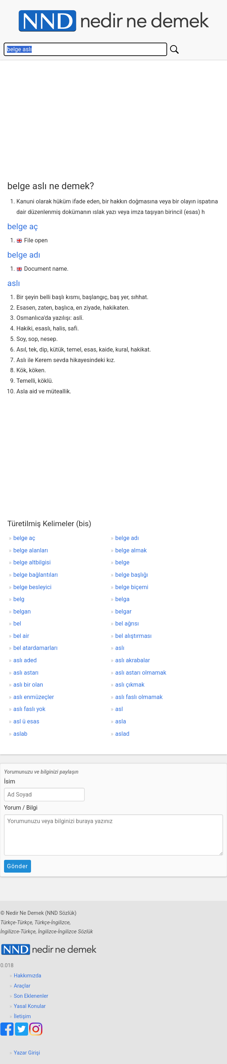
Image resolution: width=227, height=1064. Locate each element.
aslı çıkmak (130, 684)
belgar (123, 611)
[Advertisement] (117, 119)
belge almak (131, 550)
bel (17, 623)
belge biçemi (131, 587)
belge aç (22, 226)
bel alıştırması (133, 635)
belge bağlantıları (36, 574)
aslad (122, 733)
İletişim (22, 1016)
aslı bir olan (28, 684)
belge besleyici (33, 587)
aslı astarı (26, 672)
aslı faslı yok (30, 709)
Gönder (17, 866)
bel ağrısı (127, 623)
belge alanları (31, 550)
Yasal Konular (30, 1006)
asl (119, 709)
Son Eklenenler (31, 996)
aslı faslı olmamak (139, 697)
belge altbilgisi (32, 562)
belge (122, 562)
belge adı (23, 254)
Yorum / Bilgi (21, 807)
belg (19, 599)
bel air (21, 635)
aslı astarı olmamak (140, 672)
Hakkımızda (27, 976)
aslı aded (25, 660)
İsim (9, 781)
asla (120, 721)
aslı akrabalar (132, 660)
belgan (22, 611)
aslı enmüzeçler (34, 697)
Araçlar (22, 986)
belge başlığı (131, 574)
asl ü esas (26, 721)
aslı (13, 283)
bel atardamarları (36, 647)
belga (122, 599)
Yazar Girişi (27, 1053)
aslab (21, 733)
